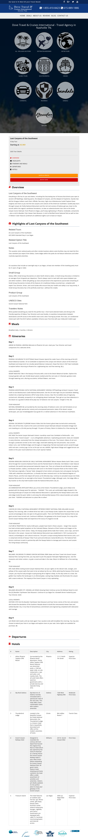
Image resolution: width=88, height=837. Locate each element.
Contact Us (62, 15)
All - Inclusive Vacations (23, 50)
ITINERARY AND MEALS (18, 158)
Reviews (46, 15)
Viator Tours (65, 50)
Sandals (65, 96)
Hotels (13, 164)
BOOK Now (44, 174)
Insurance (44, 96)
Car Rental (23, 96)
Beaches (44, 120)
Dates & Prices (44, 170)
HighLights (15, 155)
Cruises (65, 73)
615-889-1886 (70, 7)
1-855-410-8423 (50, 7)
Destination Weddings (44, 50)
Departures (15, 161)
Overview (14, 152)
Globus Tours (23, 73)
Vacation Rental (44, 73)
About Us (37, 15)
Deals (29, 15)
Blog (53, 15)
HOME (22, 15)
